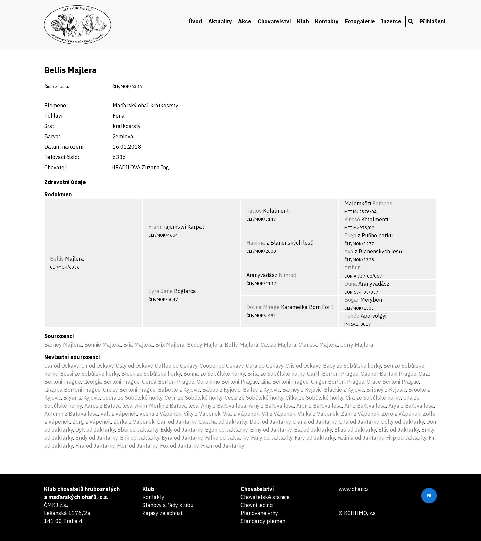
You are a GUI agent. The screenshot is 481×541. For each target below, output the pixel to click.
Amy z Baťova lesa (223, 405)
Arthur (352, 267)
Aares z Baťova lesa (108, 405)
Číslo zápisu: (56, 86)
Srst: (49, 126)
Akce (244, 21)
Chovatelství (274, 21)
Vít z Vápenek (278, 413)
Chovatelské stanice (265, 497)
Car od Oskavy (61, 365)
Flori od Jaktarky (137, 445)
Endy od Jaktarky (96, 437)
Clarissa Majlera (318, 344)
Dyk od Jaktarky (95, 429)
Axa (348, 251)
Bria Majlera (138, 344)
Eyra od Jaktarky (182, 437)
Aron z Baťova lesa (319, 405)
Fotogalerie (360, 21)
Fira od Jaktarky (95, 445)
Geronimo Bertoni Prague (227, 381)
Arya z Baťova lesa (411, 405)
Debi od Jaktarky (270, 421)
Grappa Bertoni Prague (72, 389)
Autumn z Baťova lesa (71, 413)
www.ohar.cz (354, 489)
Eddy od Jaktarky (182, 429)
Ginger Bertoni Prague (337, 381)
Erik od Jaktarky (139, 437)
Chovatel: (55, 167)
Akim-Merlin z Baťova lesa (167, 405)
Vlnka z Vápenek (318, 413)
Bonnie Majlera (102, 344)
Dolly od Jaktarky (402, 421)
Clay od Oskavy (134, 365)
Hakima (255, 242)
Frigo (350, 235)
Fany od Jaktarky (271, 437)
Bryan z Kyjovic (81, 397)
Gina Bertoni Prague (284, 381)
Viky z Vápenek (202, 413)
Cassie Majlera (278, 344)
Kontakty (327, 21)
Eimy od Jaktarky (271, 429)
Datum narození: (64, 146)
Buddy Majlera (204, 344)
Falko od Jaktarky (227, 437)
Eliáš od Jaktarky (355, 429)
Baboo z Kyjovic (221, 389)
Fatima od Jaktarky (360, 437)
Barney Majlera (63, 344)
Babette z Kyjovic (179, 389)
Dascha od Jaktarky (223, 421)
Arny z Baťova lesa (271, 405)
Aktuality (220, 21)
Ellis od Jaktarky (398, 429)
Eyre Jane (160, 291)
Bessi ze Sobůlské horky (89, 373)
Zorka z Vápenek (134, 421)
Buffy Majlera (241, 344)
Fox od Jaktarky (179, 445)
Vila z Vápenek (241, 413)
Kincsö (352, 219)
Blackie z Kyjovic (344, 389)
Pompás (382, 203)
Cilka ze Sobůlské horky (314, 397)
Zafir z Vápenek (360, 413)
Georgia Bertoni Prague (111, 381)
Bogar (351, 299)
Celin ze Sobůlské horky (193, 397)
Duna (350, 283)
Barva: (52, 136)
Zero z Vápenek (401, 413)
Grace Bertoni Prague (393, 381)
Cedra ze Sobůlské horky (132, 397)
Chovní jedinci (256, 505)
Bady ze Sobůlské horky (352, 365)
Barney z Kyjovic (302, 389)
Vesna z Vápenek (160, 413)
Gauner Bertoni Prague (388, 373)
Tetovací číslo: (61, 157)
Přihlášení (432, 21)
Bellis (57, 258)
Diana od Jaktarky (315, 421)
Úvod (195, 21)
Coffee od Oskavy (176, 365)
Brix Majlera (170, 344)
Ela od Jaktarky (313, 429)
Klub (303, 21)
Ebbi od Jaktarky (137, 429)
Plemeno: (55, 105)
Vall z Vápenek (118, 413)
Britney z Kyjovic (386, 389)
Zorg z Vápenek (91, 421)
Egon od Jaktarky (226, 429)
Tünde (351, 315)
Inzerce (391, 21)
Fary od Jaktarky (315, 437)
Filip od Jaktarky (406, 437)
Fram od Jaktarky (222, 445)
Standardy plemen (262, 521)
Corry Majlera (356, 344)
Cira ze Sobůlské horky (373, 397)
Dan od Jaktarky (177, 421)
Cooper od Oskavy (222, 365)
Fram (154, 226)
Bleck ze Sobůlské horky (151, 373)
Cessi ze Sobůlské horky (254, 397)
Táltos (254, 210)
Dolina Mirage (263, 307)
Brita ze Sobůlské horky (276, 373)
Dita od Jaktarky (359, 421)
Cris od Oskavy (303, 365)
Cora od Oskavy (264, 365)
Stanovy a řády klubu (167, 505)
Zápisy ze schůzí (162, 513)
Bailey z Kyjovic (261, 389)
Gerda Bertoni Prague (168, 381)
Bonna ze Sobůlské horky (214, 373)
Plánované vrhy (259, 513)
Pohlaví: (54, 115)
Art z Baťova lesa (365, 405)
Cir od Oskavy (97, 365)
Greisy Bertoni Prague (129, 389)
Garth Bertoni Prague (332, 373)
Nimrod (287, 275)
